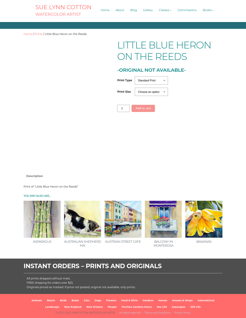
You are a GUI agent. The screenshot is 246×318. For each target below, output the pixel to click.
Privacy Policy (182, 312)
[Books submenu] (213, 10)
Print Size (124, 91)
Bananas (203, 242)
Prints (38, 34)
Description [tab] (34, 176)
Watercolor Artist (58, 14)
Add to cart (143, 108)
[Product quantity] (123, 108)
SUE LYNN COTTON (63, 7)
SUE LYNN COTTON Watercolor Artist (90, 312)
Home (28, 34)
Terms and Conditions (158, 312)
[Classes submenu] (171, 10)
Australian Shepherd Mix (82, 244)
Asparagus (42, 242)
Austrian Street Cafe (123, 242)
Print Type (124, 80)
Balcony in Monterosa (163, 244)
